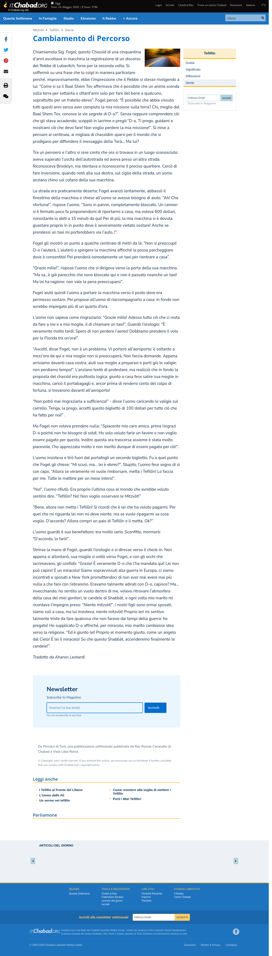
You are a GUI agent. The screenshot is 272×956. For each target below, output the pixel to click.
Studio (68, 18)
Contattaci (231, 945)
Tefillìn (54, 30)
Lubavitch (105, 930)
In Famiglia (48, 18)
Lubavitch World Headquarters (170, 930)
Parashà (146, 900)
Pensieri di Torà (54, 746)
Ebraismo (88, 18)
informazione (163, 933)
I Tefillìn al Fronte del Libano (61, 790)
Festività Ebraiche (152, 893)
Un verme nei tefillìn (54, 800)
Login (158, 5)
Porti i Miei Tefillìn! (127, 799)
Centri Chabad (182, 897)
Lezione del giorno (112, 900)
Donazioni (236, 5)
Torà (139, 933)
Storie (69, 30)
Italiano (250, 5)
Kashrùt (146, 897)
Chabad (95, 930)
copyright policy (89, 765)
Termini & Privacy (210, 945)
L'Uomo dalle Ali (51, 795)
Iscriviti (170, 5)
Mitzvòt (38, 30)
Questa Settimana (17, 18)
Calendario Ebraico (112, 897)
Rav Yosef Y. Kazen (113, 933)
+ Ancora (130, 18)
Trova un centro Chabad (211, 5)
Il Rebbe (109, 18)
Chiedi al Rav (186, 5)
